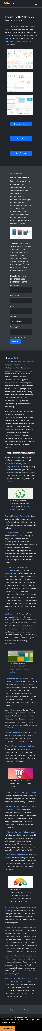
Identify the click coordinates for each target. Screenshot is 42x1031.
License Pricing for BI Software (16, 855)
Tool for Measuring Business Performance (20, 979)
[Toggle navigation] (36, 4)
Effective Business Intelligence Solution (19, 746)
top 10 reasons (22, 780)
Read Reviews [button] (21, 153)
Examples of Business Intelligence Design (20, 793)
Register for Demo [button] (21, 124)
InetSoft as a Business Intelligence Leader (20, 832)
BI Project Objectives (12, 533)
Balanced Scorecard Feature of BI (17, 516)
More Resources (21, 1018)
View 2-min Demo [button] (20, 138)
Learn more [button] (15, 1022)
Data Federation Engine (13, 710)
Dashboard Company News (15, 733)
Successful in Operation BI (14, 956)
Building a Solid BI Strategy (15, 614)
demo (21, 35)
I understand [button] (7, 1028)
